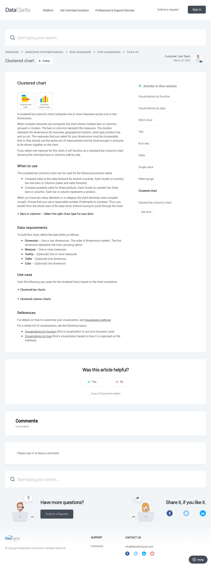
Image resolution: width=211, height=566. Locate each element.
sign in (30, 453)
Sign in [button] (197, 9)
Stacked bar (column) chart (154, 202)
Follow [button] (46, 60)
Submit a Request (57, 514)
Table (141, 155)
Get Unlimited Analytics (74, 10)
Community (97, 546)
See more (146, 211)
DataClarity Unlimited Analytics (44, 52)
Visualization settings (98, 320)
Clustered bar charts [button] (31, 289)
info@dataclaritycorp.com (139, 546)
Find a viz (133, 52)
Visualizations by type (38, 336)
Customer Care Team (177, 56)
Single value (145, 167)
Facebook (170, 513)
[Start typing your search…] (105, 37)
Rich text (143, 143)
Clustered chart (147, 191)
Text (140, 132)
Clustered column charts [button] (34, 299)
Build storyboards (80, 52)
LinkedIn (203, 513)
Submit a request (168, 9)
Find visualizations (108, 52)
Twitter (186, 513)
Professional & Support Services (114, 10)
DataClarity (12, 52)
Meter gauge (146, 179)
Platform (48, 10)
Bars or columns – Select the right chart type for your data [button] (55, 214)
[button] (92, 381)
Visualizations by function (41, 331)
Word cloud (145, 120)
